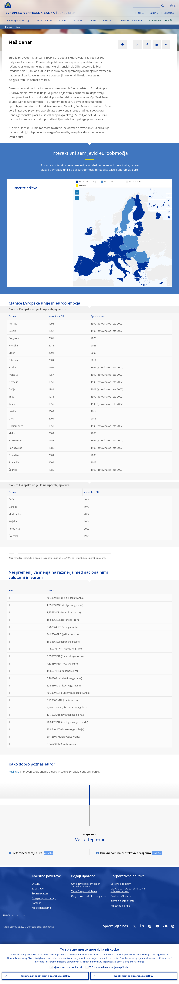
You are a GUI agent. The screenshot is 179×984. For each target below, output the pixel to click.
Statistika (78, 20)
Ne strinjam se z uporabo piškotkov (133, 975)
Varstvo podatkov (121, 883)
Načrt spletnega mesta (15, 915)
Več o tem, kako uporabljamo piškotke (109, 967)
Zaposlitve (169, 12)
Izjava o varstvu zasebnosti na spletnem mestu (128, 890)
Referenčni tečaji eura (27, 853)
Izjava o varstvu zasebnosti (67, 967)
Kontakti (36, 903)
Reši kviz (14, 771)
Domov (8, 27)
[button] (167, 6)
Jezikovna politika (120, 905)
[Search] (146, 5)
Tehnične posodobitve (84, 891)
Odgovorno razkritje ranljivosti (88, 896)
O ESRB (36, 883)
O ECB (141, 12)
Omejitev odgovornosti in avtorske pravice (85, 885)
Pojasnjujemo (40, 893)
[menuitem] (118, 262)
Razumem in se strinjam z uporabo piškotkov (45, 975)
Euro (93, 20)
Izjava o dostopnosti (122, 900)
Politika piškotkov (121, 896)
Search (162, 5)
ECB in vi (154, 12)
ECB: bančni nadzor (161, 20)
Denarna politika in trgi (17, 20)
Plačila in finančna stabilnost (51, 20)
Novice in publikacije (131, 20)
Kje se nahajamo (41, 907)
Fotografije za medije (44, 898)
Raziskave (108, 20)
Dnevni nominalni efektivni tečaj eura (125, 853)
